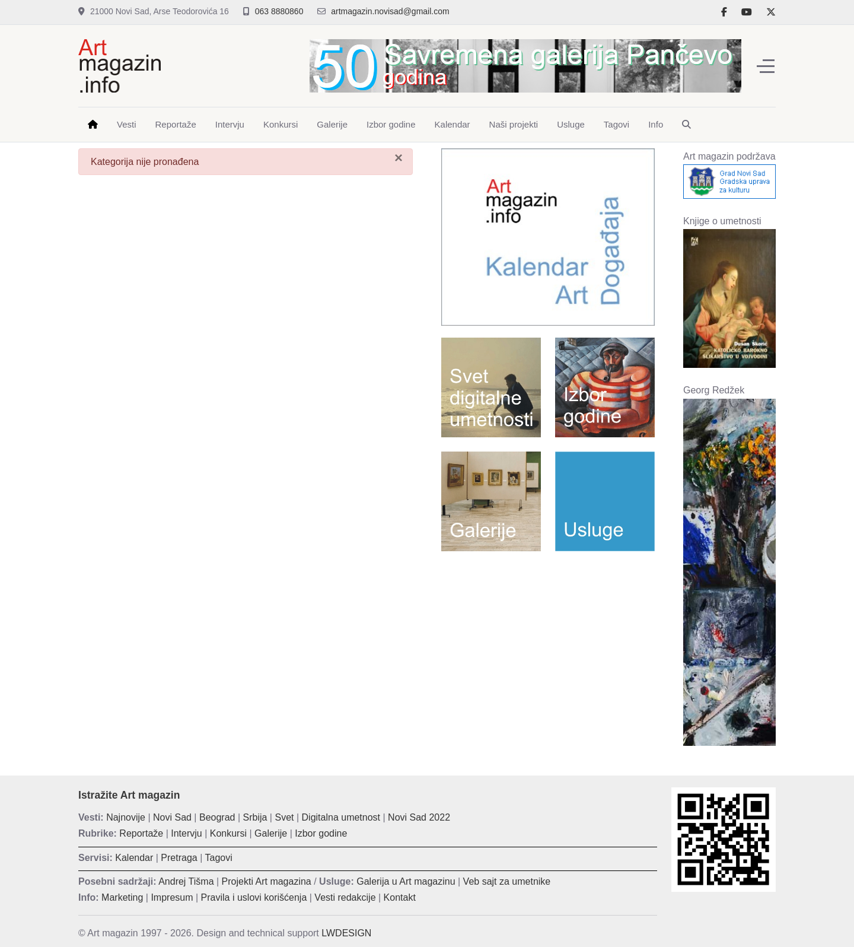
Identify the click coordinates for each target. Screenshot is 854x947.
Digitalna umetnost (341, 817)
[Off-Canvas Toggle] (766, 66)
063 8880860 (279, 11)
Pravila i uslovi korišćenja (254, 897)
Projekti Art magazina (266, 881)
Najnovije (125, 817)
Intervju (186, 833)
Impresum (172, 897)
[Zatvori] (398, 158)
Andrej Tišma (186, 881)
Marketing (122, 897)
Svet (284, 817)
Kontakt (400, 897)
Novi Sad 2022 (419, 817)
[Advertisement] (548, 646)
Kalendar (134, 858)
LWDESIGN (346, 933)
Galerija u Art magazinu (405, 881)
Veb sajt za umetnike (507, 881)
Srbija (255, 817)
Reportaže (141, 833)
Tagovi (218, 858)
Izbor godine (321, 833)
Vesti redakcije (344, 897)
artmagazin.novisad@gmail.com (390, 11)
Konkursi (228, 833)
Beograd (217, 817)
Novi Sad (172, 817)
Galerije (270, 833)
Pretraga (179, 858)
